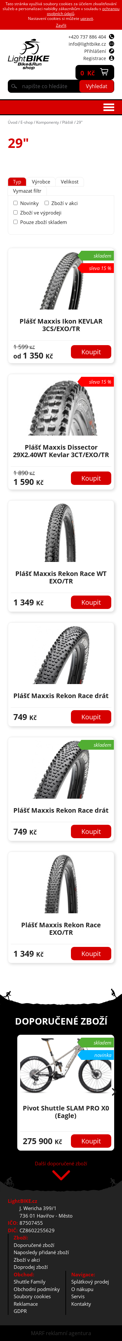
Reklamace (26, 1304)
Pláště (67, 122)
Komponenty (47, 122)
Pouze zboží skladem (43, 222)
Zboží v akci (64, 203)
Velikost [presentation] (69, 181)
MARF (38, 1333)
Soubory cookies (32, 1296)
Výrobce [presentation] (41, 181)
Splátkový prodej (90, 1281)
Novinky (29, 203)
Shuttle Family (30, 1281)
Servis (78, 1296)
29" (79, 122)
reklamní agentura (68, 1333)
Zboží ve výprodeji (40, 212)
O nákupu (82, 1289)
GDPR (20, 1311)
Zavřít (61, 25)
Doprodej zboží (31, 1267)
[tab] (17, 181)
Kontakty (81, 1304)
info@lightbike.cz (87, 44)
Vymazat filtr (27, 190)
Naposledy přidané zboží (41, 1252)
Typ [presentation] (17, 181)
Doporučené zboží (34, 1245)
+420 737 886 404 (87, 37)
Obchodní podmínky (37, 1289)
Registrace (94, 58)
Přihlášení (95, 51)
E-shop (26, 122)
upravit (86, 18)
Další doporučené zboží (61, 1164)
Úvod (12, 122)
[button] (114, 1092)
